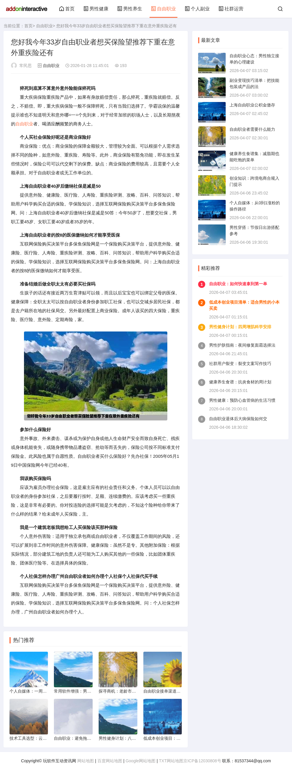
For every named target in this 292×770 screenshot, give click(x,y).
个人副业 (197, 8)
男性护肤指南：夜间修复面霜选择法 (242, 345)
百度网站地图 (109, 760)
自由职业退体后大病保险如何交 (238, 418)
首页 (67, 8)
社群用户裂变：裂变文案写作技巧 (240, 363)
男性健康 (96, 8)
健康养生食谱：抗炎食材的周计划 (240, 382)
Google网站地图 (140, 760)
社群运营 (231, 8)
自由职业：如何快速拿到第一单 (238, 283)
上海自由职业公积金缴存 (252, 105)
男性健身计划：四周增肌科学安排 (240, 326)
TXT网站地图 (171, 760)
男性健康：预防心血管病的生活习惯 (242, 400)
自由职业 (163, 8)
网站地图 (85, 760)
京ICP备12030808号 (202, 760)
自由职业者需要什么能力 (252, 129)
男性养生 (129, 8)
